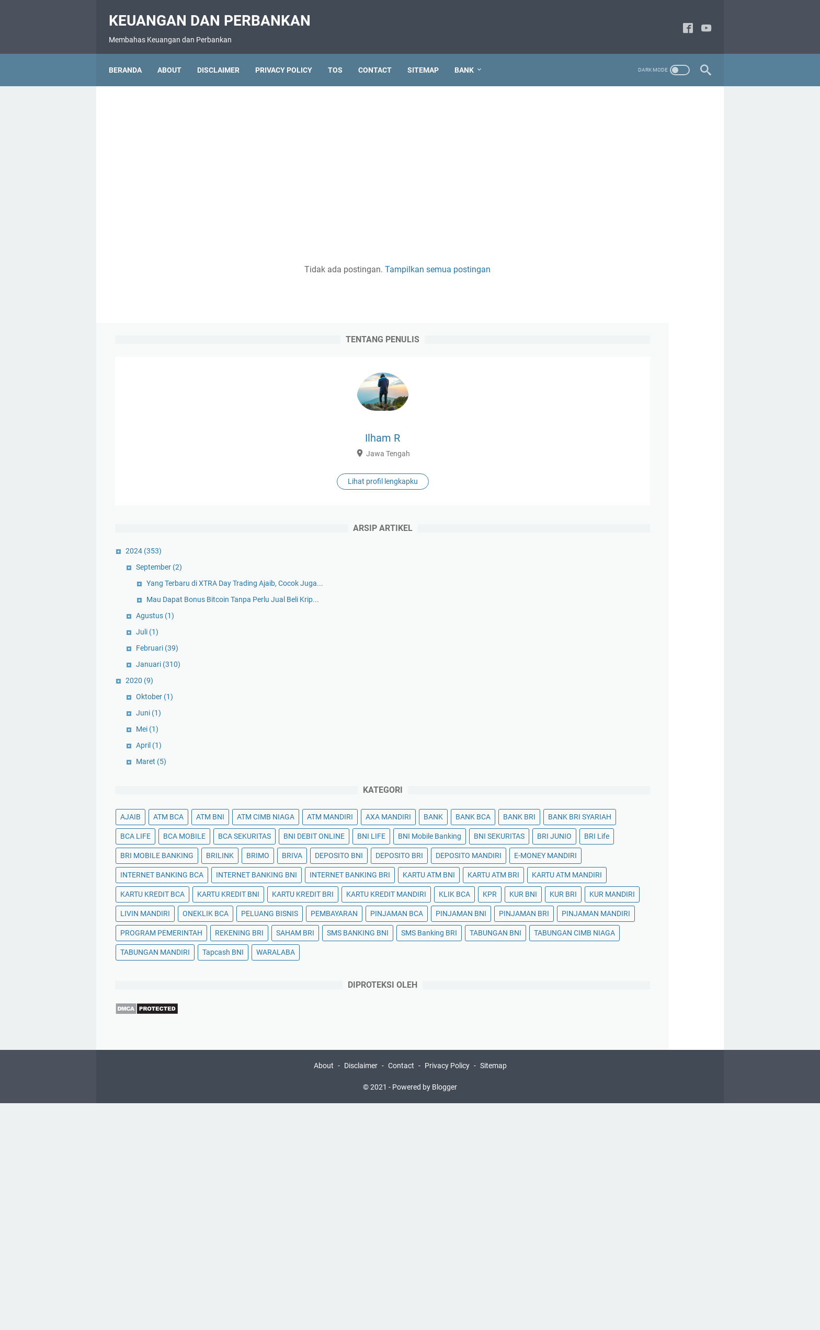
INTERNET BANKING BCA (594, 824)
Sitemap (493, 1292)
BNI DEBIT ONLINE (649, 689)
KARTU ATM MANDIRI (653, 882)
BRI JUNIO (634, 728)
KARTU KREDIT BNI (661, 902)
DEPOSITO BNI (646, 766)
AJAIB (563, 592)
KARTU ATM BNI (672, 863)
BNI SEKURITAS (578, 728)
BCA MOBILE (617, 670)
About (324, 1292)
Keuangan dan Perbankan (216, 10)
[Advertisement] (312, 162)
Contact (401, 1292)
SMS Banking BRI (581, 1115)
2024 (577, 304)
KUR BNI (594, 960)
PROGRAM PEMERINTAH (594, 1076)
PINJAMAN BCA (639, 1018)
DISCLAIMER (224, 54)
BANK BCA (660, 631)
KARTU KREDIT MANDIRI (593, 940)
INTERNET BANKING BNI (593, 844)
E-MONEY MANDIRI (584, 805)
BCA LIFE (568, 670)
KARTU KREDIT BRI (584, 921)
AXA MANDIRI (576, 631)
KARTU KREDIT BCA (585, 902)
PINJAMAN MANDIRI (587, 1057)
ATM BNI (643, 592)
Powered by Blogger (424, 1314)
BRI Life (676, 728)
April (582, 521)
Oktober (587, 472)
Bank (470, 54)
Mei (580, 505)
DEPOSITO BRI (577, 786)
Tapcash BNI (656, 1153)
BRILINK (653, 747)
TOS (341, 54)
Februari (590, 424)
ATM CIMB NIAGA (582, 612)
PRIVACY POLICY (289, 54)
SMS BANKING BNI (635, 1095)
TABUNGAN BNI (648, 1115)
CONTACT (381, 54)
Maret (584, 537)
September (592, 321)
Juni (581, 488)
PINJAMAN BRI (642, 1037)
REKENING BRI (672, 1076)
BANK (621, 631)
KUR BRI (633, 960)
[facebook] (682, 19)
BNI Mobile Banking (625, 708)
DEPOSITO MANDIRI (646, 786)
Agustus (588, 391)
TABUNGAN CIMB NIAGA (593, 1134)
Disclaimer (361, 1292)
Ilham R (626, 192)
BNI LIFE (567, 708)
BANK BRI (569, 650)
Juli (580, 407)
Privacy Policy (447, 1292)
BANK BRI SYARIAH (630, 650)
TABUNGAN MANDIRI (588, 1153)
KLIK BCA (661, 940)
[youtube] (700, 19)
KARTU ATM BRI (579, 882)
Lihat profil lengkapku (626, 235)
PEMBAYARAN (576, 1018)
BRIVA (599, 766)
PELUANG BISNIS (640, 998)
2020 (572, 456)
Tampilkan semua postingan (353, 260)
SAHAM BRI (572, 1095)
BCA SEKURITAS (579, 689)
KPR (560, 960)
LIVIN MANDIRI (636, 979)
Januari (591, 440)
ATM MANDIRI (646, 612)
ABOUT (176, 54)
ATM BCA (601, 592)
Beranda (131, 54)
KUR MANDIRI (576, 979)
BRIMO (564, 766)
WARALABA (572, 1173)
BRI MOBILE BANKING (590, 747)
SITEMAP (429, 54)
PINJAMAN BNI (578, 1037)
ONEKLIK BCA (576, 998)
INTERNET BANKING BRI (593, 863)
